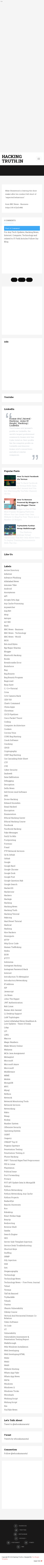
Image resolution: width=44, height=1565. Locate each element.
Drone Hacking (11, 799)
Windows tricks (11, 1391)
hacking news (10, 906)
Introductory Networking (15, 980)
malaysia (8, 1049)
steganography (11, 1271)
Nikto (6, 1112)
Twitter (7, 1304)
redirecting (9, 1223)
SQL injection (10, 1260)
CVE (6, 766)
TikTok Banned (11, 1293)
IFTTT (7, 958)
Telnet (7, 1286)
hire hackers (10, 932)
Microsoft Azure (11, 1064)
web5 (6, 1365)
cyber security (10, 770)
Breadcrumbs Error (12, 662)
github (7, 858)
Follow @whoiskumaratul (16, 1453)
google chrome (11, 869)
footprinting (10, 840)
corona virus (10, 733)
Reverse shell (10, 1227)
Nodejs (7, 1120)
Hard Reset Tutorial (13, 921)
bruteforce (9, 666)
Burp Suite (8, 685)
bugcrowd (8, 681)
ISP (5, 988)
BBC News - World (12, 636)
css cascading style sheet (16, 758)
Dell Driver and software (15, 792)
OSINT (7, 1134)
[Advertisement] (22, 77)
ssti (6, 1267)
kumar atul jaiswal (13, 1010)
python (7, 1186)
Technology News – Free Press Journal (22, 1282)
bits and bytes (10, 644)
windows (8, 1384)
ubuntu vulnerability (13, 1308)
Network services (12, 1105)
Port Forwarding (11, 1175)
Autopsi (7, 618)
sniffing (7, 1253)
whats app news (12, 1376)
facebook (8, 825)
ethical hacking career (14, 818)
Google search (10, 884)
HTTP (6, 940)
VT (5, 1329)
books (7, 659)
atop (6, 614)
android (8, 588)
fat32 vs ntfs (10, 836)
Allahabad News (11, 581)
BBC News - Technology (15, 633)
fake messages (11, 832)
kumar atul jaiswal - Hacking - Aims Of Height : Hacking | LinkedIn (20, 422)
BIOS (6, 640)
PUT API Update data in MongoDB (19, 1182)
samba (7, 1230)
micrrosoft (9, 1068)
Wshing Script (10, 1402)
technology (9, 1275)
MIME (6, 1075)
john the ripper (12, 999)
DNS (6, 795)
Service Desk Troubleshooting (17, 1245)
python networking (13, 1190)
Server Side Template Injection (18, 1242)
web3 (6, 1361)
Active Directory (11, 570)
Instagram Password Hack (16, 969)
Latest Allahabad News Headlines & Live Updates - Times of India (20, 1022)
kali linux (8, 1006)
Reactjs (7, 1219)
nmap (7, 1116)
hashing (8, 928)
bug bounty (9, 673)
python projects (11, 1197)
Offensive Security (12, 1127)
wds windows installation (16, 1347)
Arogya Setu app (11, 600)
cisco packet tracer (13, 718)
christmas (8, 710)
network (8, 1097)
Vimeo (29, 1542)
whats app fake (11, 1372)
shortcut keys (10, 1249)
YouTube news (10, 1409)
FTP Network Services (14, 851)
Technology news (12, 1278)
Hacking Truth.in (12, 159)
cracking (8, 744)
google (7, 862)
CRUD (6, 747)
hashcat (8, 925)
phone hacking (11, 1156)
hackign (8, 899)
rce (6, 1208)
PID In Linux (9, 1164)
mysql (7, 1090)
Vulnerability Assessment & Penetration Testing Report (16, 1338)
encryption (9, 810)
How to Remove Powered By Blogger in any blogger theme (27, 502)
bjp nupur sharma (12, 648)
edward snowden (12, 803)
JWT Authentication (13, 1002)
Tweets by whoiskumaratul (16, 1439)
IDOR (6, 954)
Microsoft (8, 1060)
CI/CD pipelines (11, 714)
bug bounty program (13, 677)
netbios (7, 1094)
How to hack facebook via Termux (28, 477)
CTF (6, 762)
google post (9, 877)
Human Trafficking (12, 947)
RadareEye (9, 1201)
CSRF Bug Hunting (12, 755)
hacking (8, 903)
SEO (6, 1238)
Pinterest (13, 1542)
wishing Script (11, 1398)
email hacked (10, 806)
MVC (6, 1086)
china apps (9, 707)
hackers (8, 895)
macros (7, 1038)
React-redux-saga (12, 1216)
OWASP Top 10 (10, 1142)
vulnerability (10, 1333)
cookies (7, 729)
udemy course (10, 1312)
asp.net (7, 611)
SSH (6, 1264)
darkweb (8, 773)
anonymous (9, 592)
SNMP (7, 1256)
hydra (7, 951)
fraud (6, 847)
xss (5, 1406)
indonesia (8, 962)
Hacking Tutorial (11, 914)
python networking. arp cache (18, 1193)
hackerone (9, 892)
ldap (6, 1027)
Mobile (7, 1079)
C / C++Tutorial (11, 688)
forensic (8, 843)
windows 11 (9, 1387)
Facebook (20, 1526)
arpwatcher (9, 607)
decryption (9, 784)
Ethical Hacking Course (14, 821)
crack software (11, 740)
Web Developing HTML (14, 1354)
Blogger (7, 651)
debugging (9, 781)
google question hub (13, 880)
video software (11, 1322)
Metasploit (9, 1057)
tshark (7, 1301)
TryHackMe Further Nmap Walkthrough (26, 527)
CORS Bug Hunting (12, 736)
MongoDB (8, 1083)
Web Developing (11, 1350)
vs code (7, 1325)
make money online (13, 1046)
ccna (6, 692)
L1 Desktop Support (13, 1013)
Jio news (8, 995)
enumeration (10, 814)
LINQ (6, 1035)
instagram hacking (12, 965)
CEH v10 (8, 699)
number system (11, 1123)
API (5, 596)
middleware (9, 1072)
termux (7, 1290)
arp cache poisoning (13, 603)
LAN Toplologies (11, 1017)
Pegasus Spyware (12, 1145)
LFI (5, 1031)
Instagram (20, 1534)
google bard (9, 866)
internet (8, 973)
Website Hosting (11, 1369)
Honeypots (9, 936)
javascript (9, 991)
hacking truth (10, 910)
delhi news (9, 788)
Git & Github (9, 855)
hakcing (8, 917)
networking (9, 1108)
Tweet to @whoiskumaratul (16, 1424)
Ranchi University (12, 1205)
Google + (20, 1538)
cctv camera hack (12, 696)
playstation (9, 1168)
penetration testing (13, 1149)
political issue (10, 1171)
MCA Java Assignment (14, 1053)
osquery (7, 1138)
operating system (12, 1131)
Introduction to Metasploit (16, 976)
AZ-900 (7, 622)
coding (7, 722)
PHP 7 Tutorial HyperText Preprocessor (22, 1160)
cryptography (10, 751)
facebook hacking (12, 829)
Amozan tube (10, 585)
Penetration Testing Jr (14, 1153)
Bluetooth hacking (12, 655)
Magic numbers (11, 1042)
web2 (6, 1358)
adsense (8, 574)
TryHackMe (9, 1297)
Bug (6, 670)
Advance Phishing (12, 577)
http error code (11, 943)
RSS (20, 1546)
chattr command (12, 703)
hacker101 (8, 888)
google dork (9, 873)
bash (6, 625)
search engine (10, 1234)
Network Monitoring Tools (16, 1101)
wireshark (9, 1395)
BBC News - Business (13, 629)
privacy (7, 1179)
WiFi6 (6, 1380)
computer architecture (14, 725)
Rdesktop (8, 1212)
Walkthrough (10, 1343)
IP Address (9, 984)
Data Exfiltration (11, 777)
